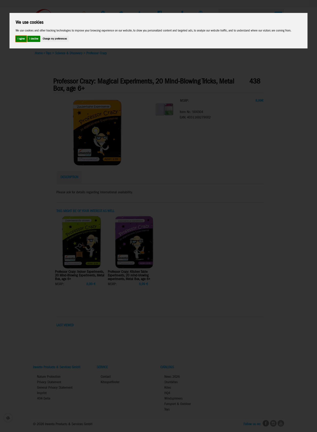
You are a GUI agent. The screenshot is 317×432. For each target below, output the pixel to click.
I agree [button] (21, 39)
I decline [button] (33, 39)
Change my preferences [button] (55, 39)
